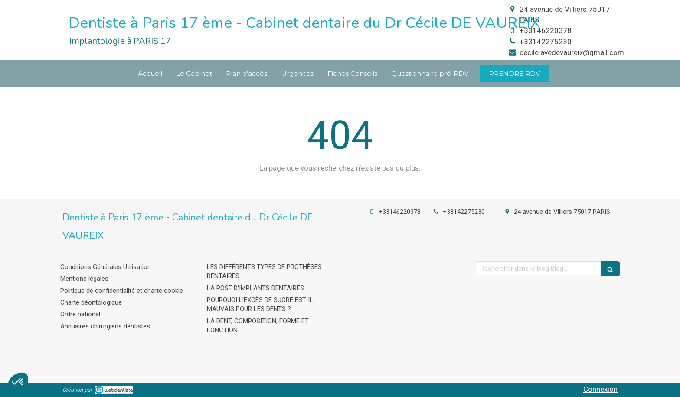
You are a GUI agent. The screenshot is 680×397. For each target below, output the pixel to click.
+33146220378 (546, 30)
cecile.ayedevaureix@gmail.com (572, 52)
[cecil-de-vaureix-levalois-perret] (514, 73)
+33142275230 (546, 41)
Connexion (600, 389)
